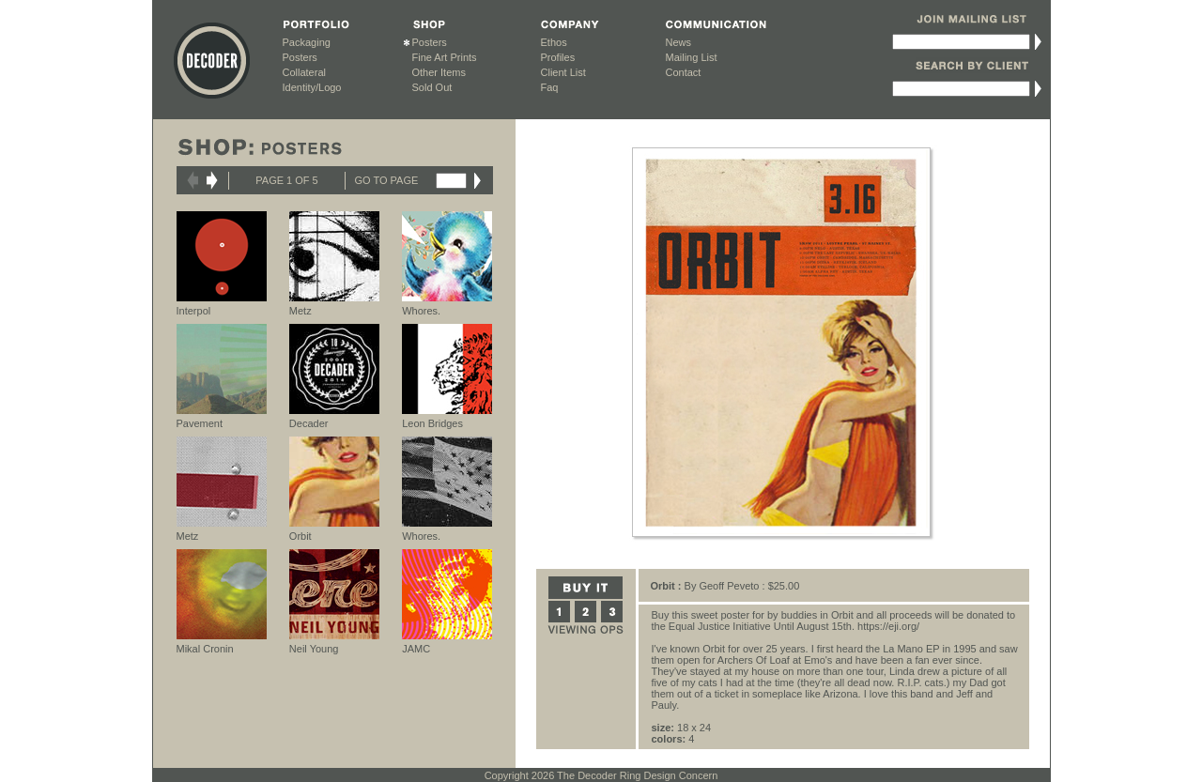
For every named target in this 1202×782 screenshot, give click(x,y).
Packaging (307, 42)
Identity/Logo (312, 87)
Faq (550, 87)
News (679, 42)
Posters (300, 57)
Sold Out (432, 87)
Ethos (554, 42)
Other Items (439, 72)
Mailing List (691, 57)
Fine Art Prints (444, 57)
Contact (683, 72)
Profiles (558, 57)
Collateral (304, 72)
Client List (563, 72)
